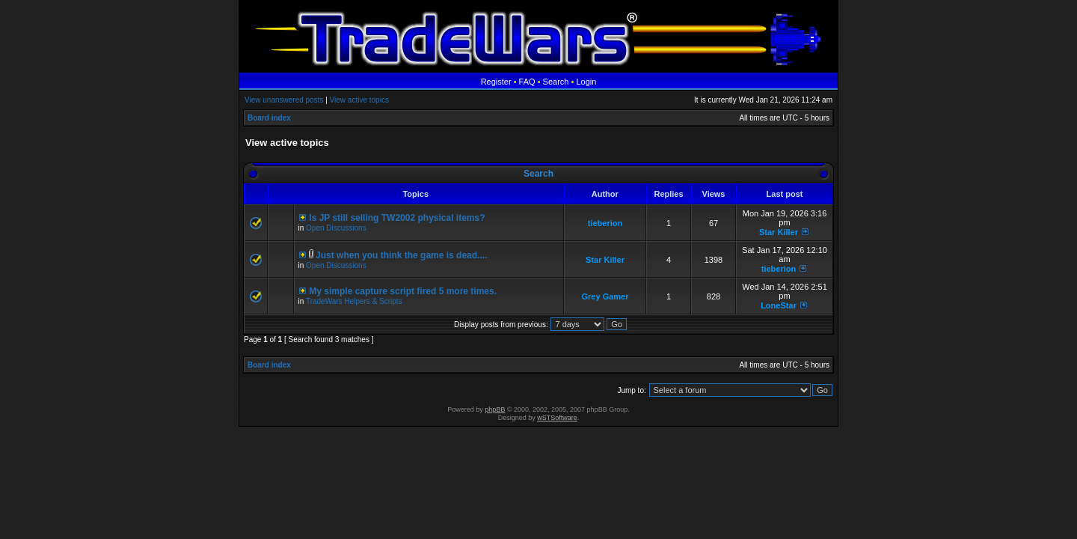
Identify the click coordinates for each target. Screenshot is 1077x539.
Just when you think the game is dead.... (401, 255)
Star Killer (778, 232)
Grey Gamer (605, 296)
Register (496, 81)
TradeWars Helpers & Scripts (354, 301)
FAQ (527, 81)
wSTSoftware (557, 417)
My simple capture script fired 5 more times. (403, 291)
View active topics (359, 100)
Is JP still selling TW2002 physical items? (397, 218)
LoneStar (779, 305)
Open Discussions (336, 228)
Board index (269, 118)
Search (556, 81)
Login (586, 81)
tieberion (605, 223)
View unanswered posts (284, 100)
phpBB (495, 409)
